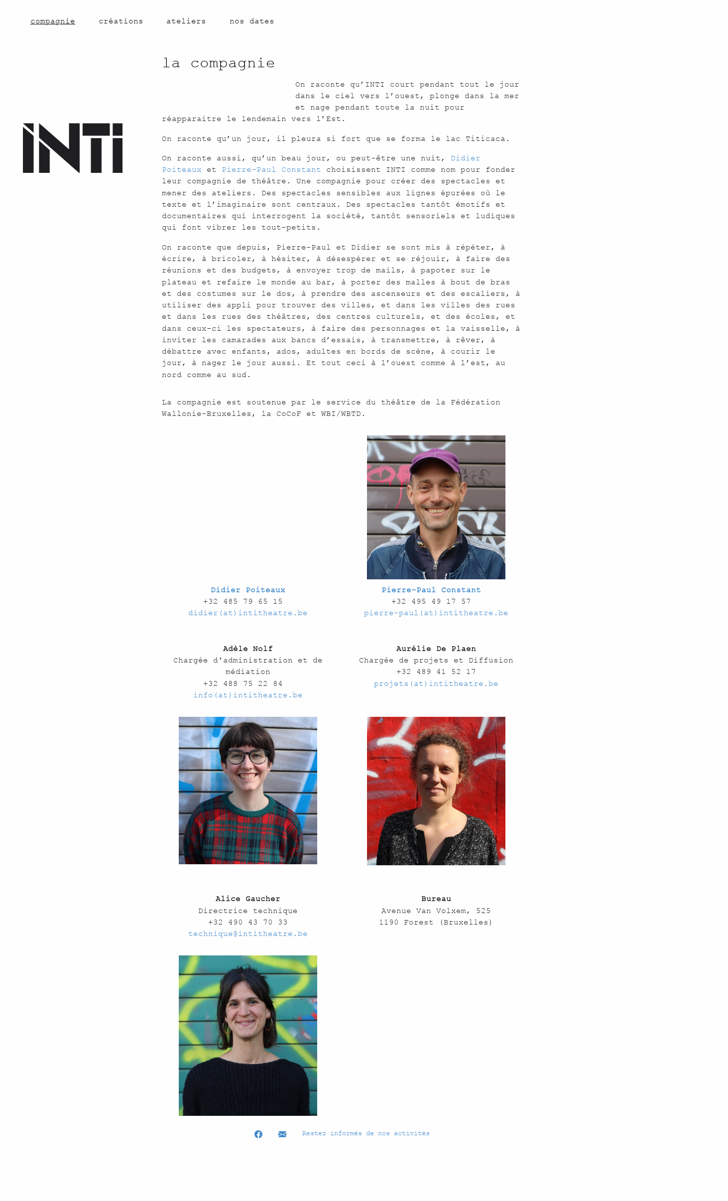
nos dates (252, 20)
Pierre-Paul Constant (345, 192)
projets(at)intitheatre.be (436, 729)
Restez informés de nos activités (366, 1180)
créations (121, 20)
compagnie (52, 20)
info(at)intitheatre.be (248, 741)
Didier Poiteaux (432, 180)
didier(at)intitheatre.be (248, 659)
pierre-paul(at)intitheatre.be (436, 659)
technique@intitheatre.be (248, 979)
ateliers (186, 20)
